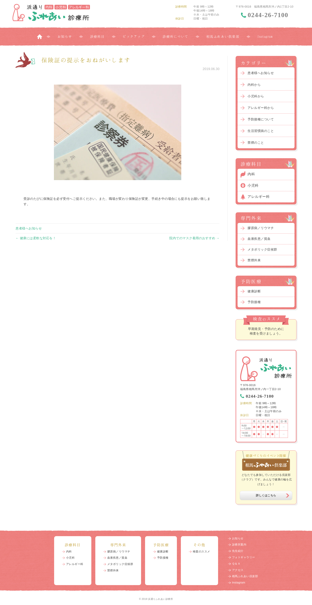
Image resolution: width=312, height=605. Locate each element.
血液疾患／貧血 (259, 238)
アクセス (238, 570)
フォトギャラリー (243, 557)
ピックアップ (134, 36)
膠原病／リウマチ (261, 228)
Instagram (264, 36)
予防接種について (261, 119)
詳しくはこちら (266, 495)
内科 (251, 174)
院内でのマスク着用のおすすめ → (194, 238)
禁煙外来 (254, 260)
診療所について (175, 36)
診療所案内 (239, 544)
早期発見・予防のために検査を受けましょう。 (266, 331)
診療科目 (97, 36)
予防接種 (254, 302)
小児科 (253, 185)
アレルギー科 (259, 197)
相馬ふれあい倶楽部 (222, 36)
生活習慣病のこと (261, 131)
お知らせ (65, 36)
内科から (254, 84)
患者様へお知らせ (29, 228)
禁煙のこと (256, 142)
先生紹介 (238, 550)
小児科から (256, 96)
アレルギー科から (261, 107)
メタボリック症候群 (262, 249)
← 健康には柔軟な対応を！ (36, 238)
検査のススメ (201, 551)
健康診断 (254, 291)
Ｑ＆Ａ (236, 563)
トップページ (40, 36)
